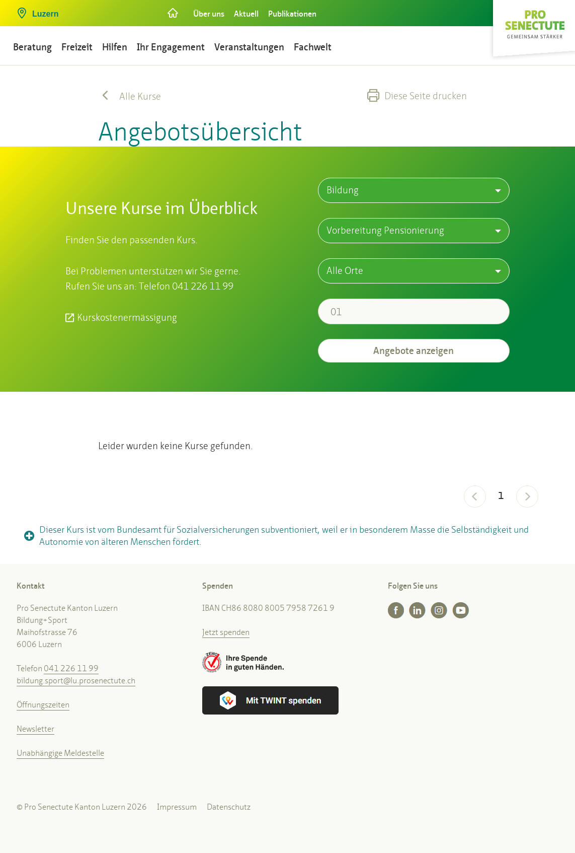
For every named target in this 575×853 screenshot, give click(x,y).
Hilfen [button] (114, 47)
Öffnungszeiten (43, 704)
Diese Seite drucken (417, 96)
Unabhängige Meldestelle (60, 753)
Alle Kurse (129, 96)
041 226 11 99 (71, 668)
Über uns (208, 14)
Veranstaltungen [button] (249, 47)
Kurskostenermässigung (127, 317)
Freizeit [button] (77, 47)
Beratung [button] (32, 47)
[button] (83, 10)
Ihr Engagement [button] (171, 47)
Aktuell (246, 14)
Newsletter (35, 729)
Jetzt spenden (226, 632)
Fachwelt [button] (313, 47)
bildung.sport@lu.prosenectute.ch (76, 680)
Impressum (177, 807)
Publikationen (292, 14)
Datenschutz (229, 807)
